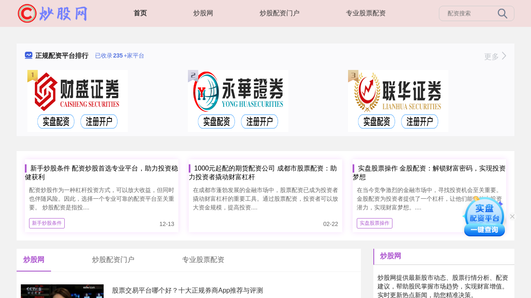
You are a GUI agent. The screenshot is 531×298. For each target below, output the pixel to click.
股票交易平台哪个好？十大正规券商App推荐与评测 (187, 290)
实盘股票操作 (375, 223)
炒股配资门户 (280, 13)
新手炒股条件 (47, 223)
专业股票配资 (366, 13)
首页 (140, 13)
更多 (495, 57)
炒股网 (203, 13)
